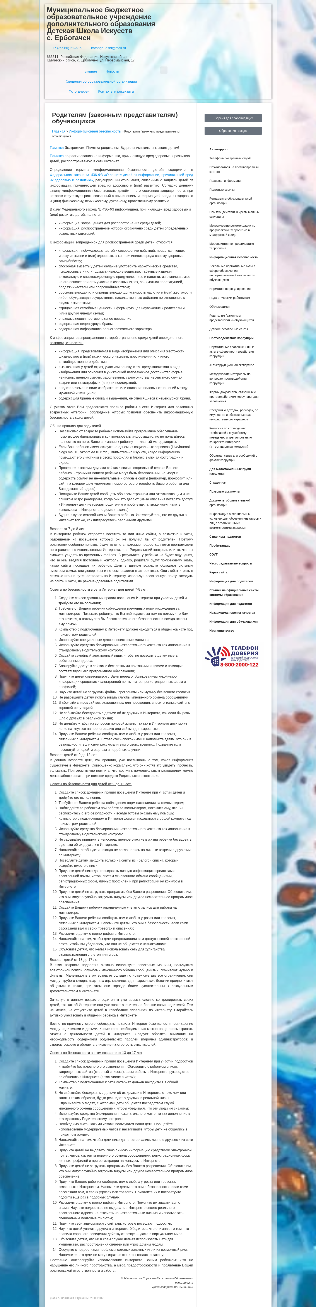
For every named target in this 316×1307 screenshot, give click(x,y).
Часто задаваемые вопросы (230, 563)
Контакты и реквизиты (116, 91)
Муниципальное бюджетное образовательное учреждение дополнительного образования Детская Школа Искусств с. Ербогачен (101, 24)
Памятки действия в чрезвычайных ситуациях (234, 214)
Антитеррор (218, 149)
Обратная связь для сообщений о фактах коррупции (233, 458)
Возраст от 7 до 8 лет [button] (67, 529)
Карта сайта (218, 572)
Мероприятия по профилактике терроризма (231, 246)
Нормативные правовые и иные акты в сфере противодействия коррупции (231, 351)
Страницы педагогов (225, 536)
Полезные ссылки (221, 189)
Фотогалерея (78, 91)
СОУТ (213, 554)
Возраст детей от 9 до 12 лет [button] (73, 755)
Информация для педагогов (230, 603)
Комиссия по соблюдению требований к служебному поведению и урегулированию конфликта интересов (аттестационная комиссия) (230, 437)
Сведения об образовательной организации (101, 81)
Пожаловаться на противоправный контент (234, 169)
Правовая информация (225, 180)
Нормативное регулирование (230, 289)
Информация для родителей (231, 581)
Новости (112, 71)
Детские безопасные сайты (228, 329)
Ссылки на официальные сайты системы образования (233, 592)
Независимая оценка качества (232, 612)
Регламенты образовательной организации (230, 201)
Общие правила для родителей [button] (75, 426)
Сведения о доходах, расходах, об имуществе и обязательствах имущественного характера (233, 414)
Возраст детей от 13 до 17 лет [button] (74, 960)
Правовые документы (224, 491)
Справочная (217, 482)
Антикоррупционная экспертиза (231, 365)
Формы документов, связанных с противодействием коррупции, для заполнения (233, 396)
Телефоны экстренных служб (230, 158)
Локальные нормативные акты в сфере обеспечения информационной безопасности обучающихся (232, 273)
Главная (90, 71)
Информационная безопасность (233, 257)
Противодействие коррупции (231, 338)
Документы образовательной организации (229, 503)
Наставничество (221, 630)
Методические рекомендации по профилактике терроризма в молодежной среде (232, 230)
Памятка (57, 148)
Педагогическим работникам (229, 297)
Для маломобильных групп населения (230, 471)
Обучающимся (219, 306)
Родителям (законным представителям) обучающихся (231, 318)
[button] (163, 70)
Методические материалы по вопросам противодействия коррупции (230, 378)
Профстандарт (220, 545)
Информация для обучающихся (233, 621)
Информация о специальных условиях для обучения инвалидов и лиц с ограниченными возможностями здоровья (235, 520)
